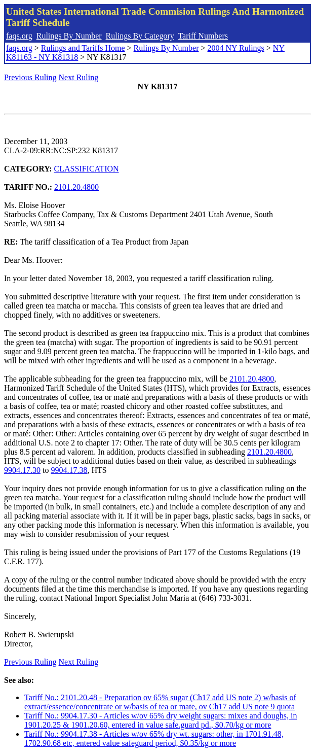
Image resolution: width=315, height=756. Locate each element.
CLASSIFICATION (86, 168)
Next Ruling (79, 77)
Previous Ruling (30, 77)
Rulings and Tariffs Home (83, 48)
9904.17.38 (69, 470)
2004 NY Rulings (236, 48)
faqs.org (19, 35)
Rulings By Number (69, 35)
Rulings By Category (140, 35)
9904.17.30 (22, 470)
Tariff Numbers (203, 35)
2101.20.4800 (76, 187)
